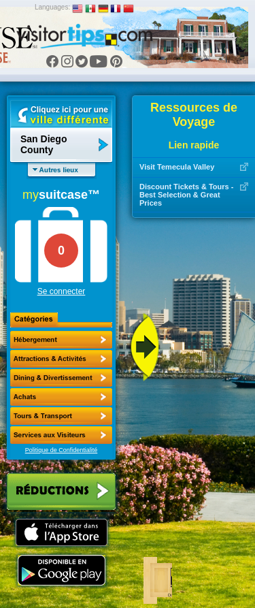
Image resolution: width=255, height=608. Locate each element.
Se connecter (61, 291)
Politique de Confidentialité (61, 450)
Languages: (52, 7)
